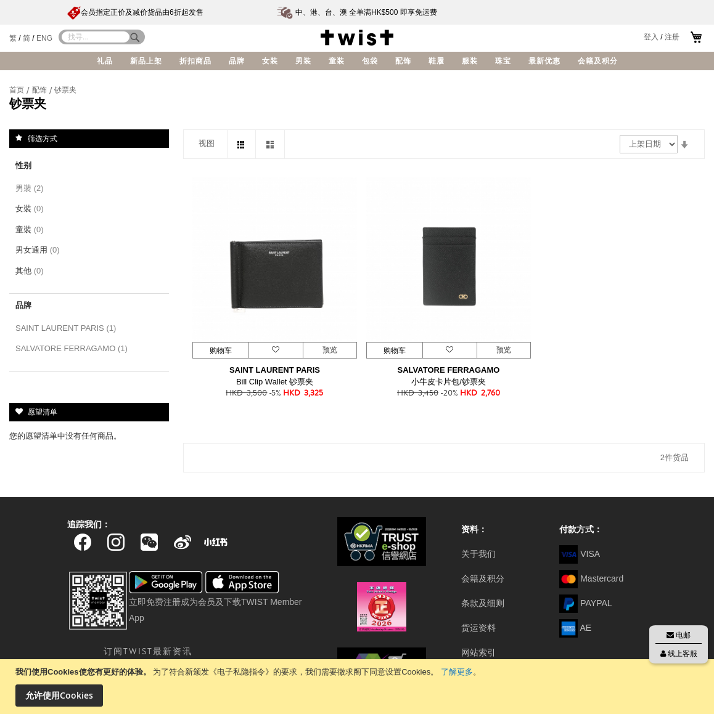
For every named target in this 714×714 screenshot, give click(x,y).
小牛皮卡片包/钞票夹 (448, 381)
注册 (672, 37)
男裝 (31, 188)
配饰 (40, 90)
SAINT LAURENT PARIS (274, 370)
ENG (44, 38)
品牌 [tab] (23, 305)
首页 (17, 90)
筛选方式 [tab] (42, 138)
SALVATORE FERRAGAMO (449, 370)
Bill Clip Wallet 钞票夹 (274, 381)
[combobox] (95, 37)
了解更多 (457, 671)
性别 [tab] (23, 165)
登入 (651, 37)
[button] (275, 350)
